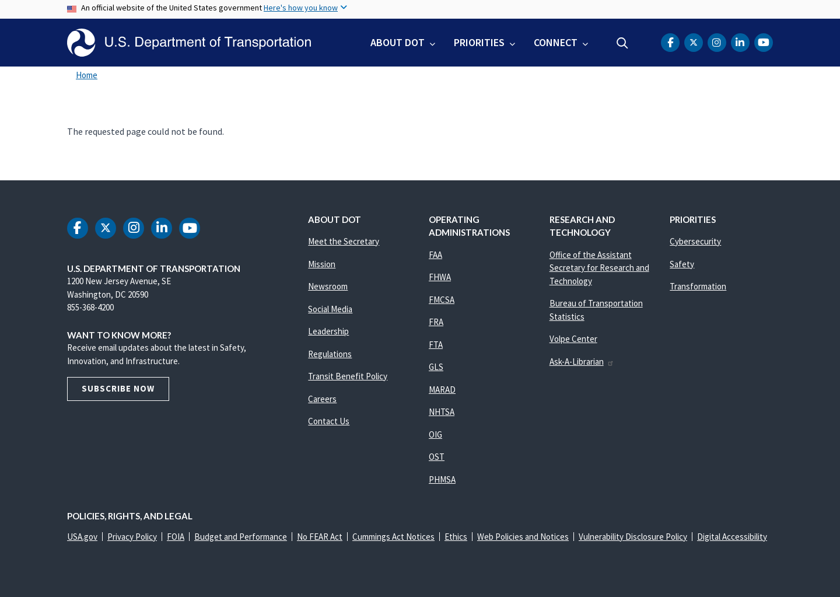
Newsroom (328, 286)
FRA (436, 321)
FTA (436, 344)
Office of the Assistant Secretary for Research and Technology (599, 268)
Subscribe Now (118, 388)
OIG (435, 434)
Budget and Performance (240, 536)
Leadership (328, 331)
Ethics (455, 536)
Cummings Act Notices (393, 536)
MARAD (442, 389)
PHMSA (442, 479)
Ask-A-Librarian (582, 361)
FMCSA (441, 299)
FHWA (440, 276)
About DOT (397, 42)
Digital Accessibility (732, 536)
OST (436, 456)
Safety (682, 264)
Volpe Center (573, 338)
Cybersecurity (695, 241)
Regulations (330, 353)
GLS (436, 366)
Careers (322, 398)
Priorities (479, 42)
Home (86, 75)
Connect (556, 42)
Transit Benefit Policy (347, 376)
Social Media (330, 309)
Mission (321, 264)
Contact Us (328, 421)
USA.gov (82, 536)
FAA (435, 254)
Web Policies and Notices (523, 536)
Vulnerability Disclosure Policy (633, 536)
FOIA (175, 536)
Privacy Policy (132, 536)
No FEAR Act (319, 536)
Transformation (698, 286)
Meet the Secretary (343, 241)
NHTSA (441, 411)
